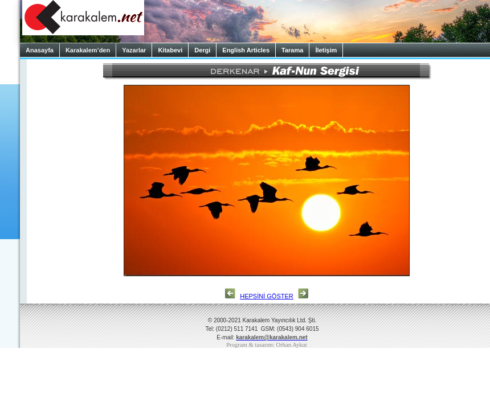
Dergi (202, 50)
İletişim (326, 50)
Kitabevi (170, 50)
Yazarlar (134, 50)
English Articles (246, 50)
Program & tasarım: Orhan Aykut (266, 345)
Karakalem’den (88, 50)
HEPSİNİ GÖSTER (266, 296)
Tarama (292, 50)
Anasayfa (40, 50)
